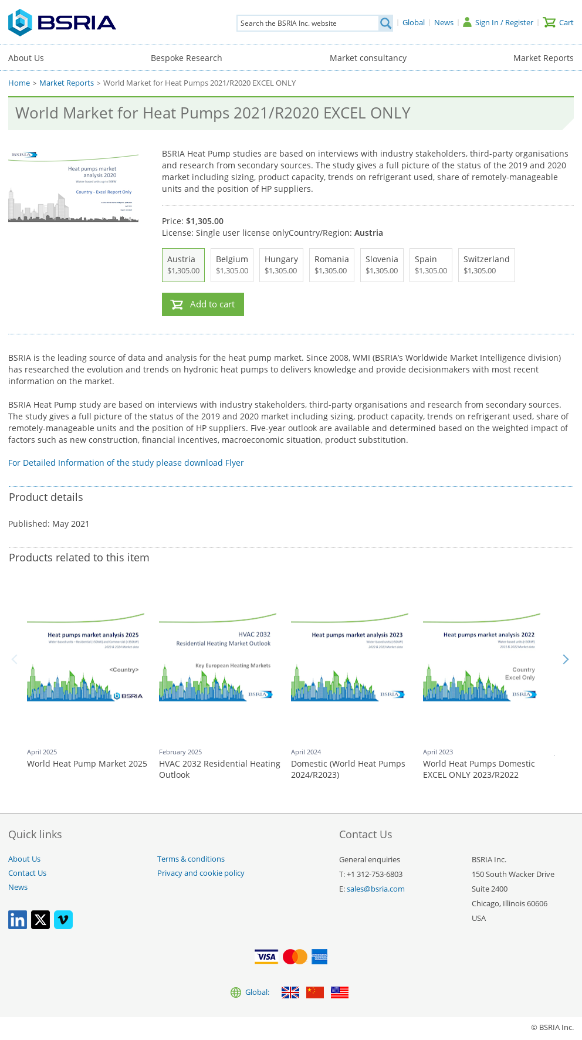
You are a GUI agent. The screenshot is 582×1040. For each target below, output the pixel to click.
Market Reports (543, 57)
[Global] (413, 22)
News (18, 887)
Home (19, 83)
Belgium (232, 265)
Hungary (281, 265)
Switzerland (486, 265)
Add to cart (212, 304)
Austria (183, 265)
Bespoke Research (186, 57)
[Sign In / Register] (498, 22)
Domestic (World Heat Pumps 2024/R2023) (348, 769)
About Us (26, 57)
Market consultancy (368, 57)
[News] (444, 22)
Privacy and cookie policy (201, 873)
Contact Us (27, 873)
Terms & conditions (191, 859)
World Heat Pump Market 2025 (87, 763)
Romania (331, 265)
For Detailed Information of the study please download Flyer (126, 462)
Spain (431, 265)
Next (565, 659)
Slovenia (382, 265)
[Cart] (558, 22)
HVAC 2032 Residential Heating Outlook (219, 769)
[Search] (385, 23)
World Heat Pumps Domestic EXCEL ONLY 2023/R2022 (479, 769)
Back (16, 659)
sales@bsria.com (376, 889)
